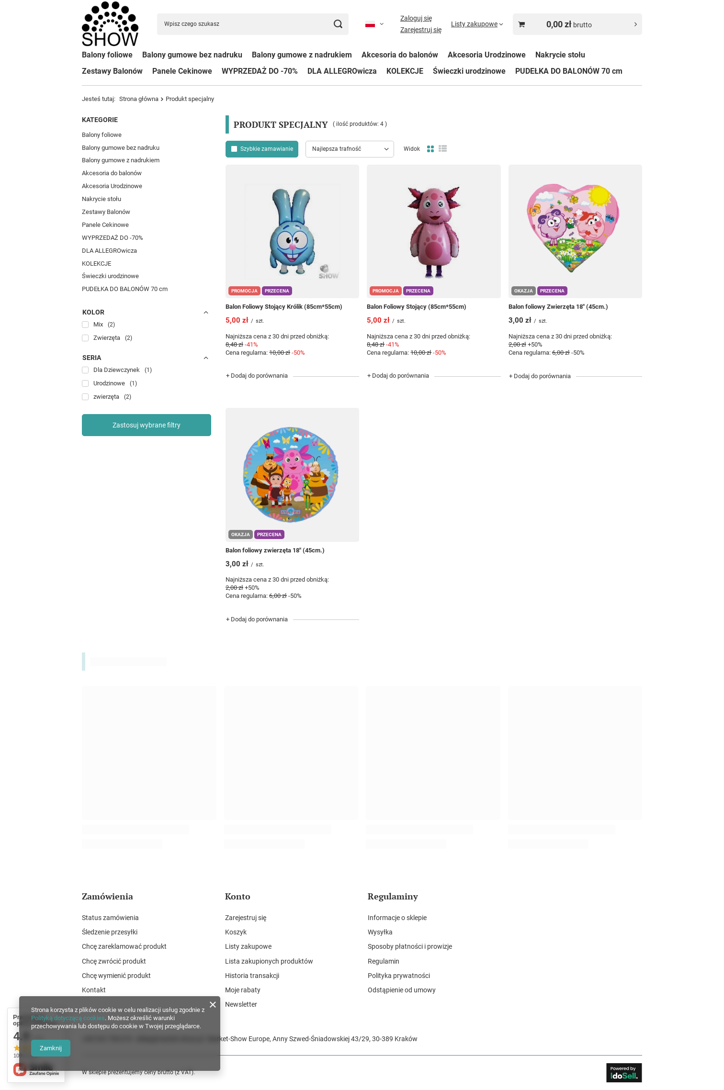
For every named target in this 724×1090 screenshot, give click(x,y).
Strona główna (138, 98)
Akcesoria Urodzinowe (487, 54)
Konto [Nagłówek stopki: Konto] (237, 896)
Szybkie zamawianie (266, 149)
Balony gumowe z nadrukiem (302, 54)
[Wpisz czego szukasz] (253, 24)
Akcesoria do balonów (400, 54)
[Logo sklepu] (110, 24)
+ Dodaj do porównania (257, 375)
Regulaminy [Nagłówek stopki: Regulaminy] (393, 896)
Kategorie (100, 120)
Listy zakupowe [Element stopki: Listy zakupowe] (248, 946)
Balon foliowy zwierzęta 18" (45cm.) (275, 550)
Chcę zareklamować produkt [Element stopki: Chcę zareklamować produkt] (124, 946)
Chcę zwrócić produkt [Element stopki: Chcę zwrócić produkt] (114, 961)
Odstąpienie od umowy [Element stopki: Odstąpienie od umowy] (402, 990)
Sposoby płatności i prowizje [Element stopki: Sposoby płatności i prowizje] (410, 946)
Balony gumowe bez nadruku (192, 54)
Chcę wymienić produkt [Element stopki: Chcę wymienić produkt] (116, 975)
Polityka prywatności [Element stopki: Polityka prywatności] (399, 975)
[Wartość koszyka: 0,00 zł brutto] (577, 24)
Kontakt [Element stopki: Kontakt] (94, 990)
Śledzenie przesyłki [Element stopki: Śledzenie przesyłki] (109, 932)
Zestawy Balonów (112, 71)
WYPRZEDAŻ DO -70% (260, 71)
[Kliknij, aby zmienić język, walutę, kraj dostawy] (374, 24)
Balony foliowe (107, 54)
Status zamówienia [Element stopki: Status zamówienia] (110, 917)
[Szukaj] (338, 24)
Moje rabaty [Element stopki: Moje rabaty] (242, 990)
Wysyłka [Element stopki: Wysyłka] (380, 932)
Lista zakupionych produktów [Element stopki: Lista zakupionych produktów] (269, 961)
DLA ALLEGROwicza (342, 71)
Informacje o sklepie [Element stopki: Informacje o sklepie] (397, 917)
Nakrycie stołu (560, 54)
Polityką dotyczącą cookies (68, 1018)
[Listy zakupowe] (477, 24)
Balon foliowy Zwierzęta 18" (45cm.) (558, 306)
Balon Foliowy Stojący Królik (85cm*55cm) (284, 306)
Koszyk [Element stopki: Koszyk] (236, 932)
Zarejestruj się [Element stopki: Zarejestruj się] (245, 917)
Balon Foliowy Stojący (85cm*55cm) (416, 306)
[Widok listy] (442, 149)
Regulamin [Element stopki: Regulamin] (383, 961)
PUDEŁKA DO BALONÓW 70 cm (568, 71)
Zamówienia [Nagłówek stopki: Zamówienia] (107, 896)
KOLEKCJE (404, 71)
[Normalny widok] (430, 149)
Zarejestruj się (420, 30)
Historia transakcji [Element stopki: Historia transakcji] (252, 975)
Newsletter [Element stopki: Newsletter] (241, 1004)
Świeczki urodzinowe (469, 71)
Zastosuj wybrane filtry (147, 425)
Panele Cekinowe (182, 71)
